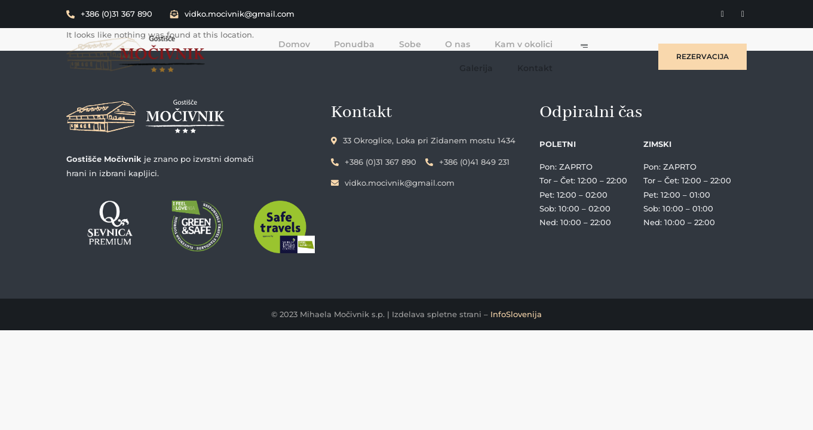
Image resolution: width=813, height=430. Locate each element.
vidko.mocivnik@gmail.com (232, 14)
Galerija (556, 43)
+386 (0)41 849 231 (474, 160)
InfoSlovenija (516, 315)
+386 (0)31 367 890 (109, 14)
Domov (259, 43)
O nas (421, 43)
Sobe (374, 43)
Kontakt (555, 67)
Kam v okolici (487, 43)
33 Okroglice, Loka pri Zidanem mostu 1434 (430, 140)
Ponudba (319, 43)
